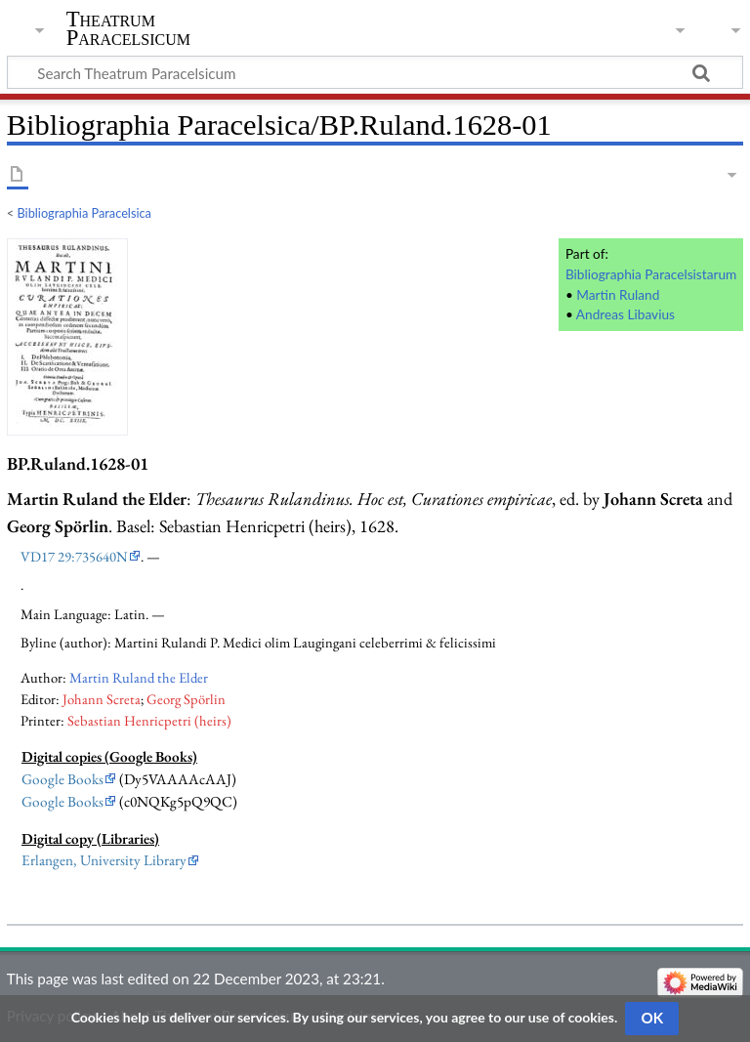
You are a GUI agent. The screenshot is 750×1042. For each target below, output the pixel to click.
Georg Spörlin (186, 698)
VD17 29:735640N (74, 556)
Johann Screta (101, 698)
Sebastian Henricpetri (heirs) (149, 720)
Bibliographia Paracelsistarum (650, 274)
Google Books (62, 779)
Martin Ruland (617, 294)
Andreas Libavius (625, 314)
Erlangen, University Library (104, 860)
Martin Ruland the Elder (138, 677)
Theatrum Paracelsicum (128, 28)
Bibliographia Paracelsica (84, 213)
